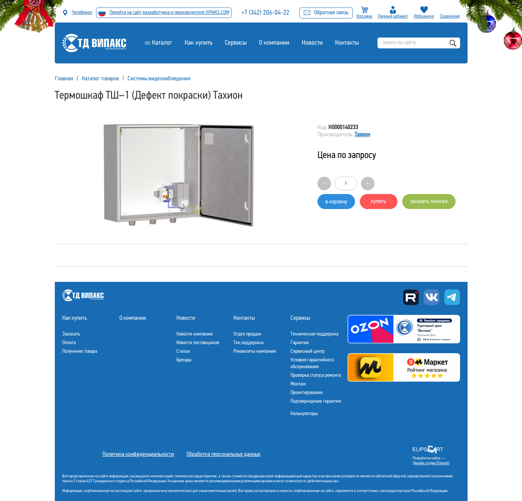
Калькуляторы (304, 414)
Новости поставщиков (197, 343)
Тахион (362, 135)
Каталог (162, 43)
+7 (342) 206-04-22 (265, 13)
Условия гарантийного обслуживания (312, 363)
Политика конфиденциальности (138, 454)
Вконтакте (431, 297)
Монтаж (298, 384)
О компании (274, 43)
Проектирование (306, 393)
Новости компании (194, 334)
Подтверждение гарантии (315, 401)
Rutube (411, 297)
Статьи (183, 351)
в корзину (336, 202)
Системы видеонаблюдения (159, 79)
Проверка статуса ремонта (315, 375)
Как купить (198, 43)
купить (378, 202)
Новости (312, 43)
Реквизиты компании (254, 351)
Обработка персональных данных (223, 454)
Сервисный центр (307, 351)
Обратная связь (326, 12)
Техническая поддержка (314, 334)
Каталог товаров (100, 79)
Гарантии (299, 343)
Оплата (69, 343)
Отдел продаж (247, 334)
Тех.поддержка (248, 343)
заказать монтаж (429, 202)
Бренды (183, 360)
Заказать (71, 334)
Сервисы (236, 43)
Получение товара (79, 351)
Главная (64, 79)
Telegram (452, 297)
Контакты (347, 43)
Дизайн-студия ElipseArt (431, 463)
